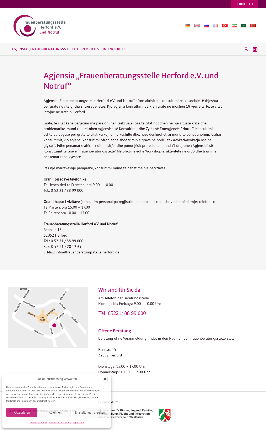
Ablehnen (55, 412)
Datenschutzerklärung (60, 422)
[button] (105, 379)
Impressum (78, 422)
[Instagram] (255, 49)
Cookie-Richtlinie (38, 422)
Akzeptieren (22, 412)
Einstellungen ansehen (90, 412)
